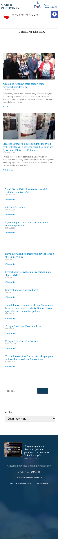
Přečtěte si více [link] (31, 458)
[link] (54, 14)
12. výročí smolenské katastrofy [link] (21, 341)
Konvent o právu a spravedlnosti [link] (21, 289)
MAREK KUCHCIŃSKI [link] (11, 6)
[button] (51, 33)
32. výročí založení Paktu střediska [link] (23, 326)
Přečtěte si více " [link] (8, 107)
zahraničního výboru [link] (15, 207)
